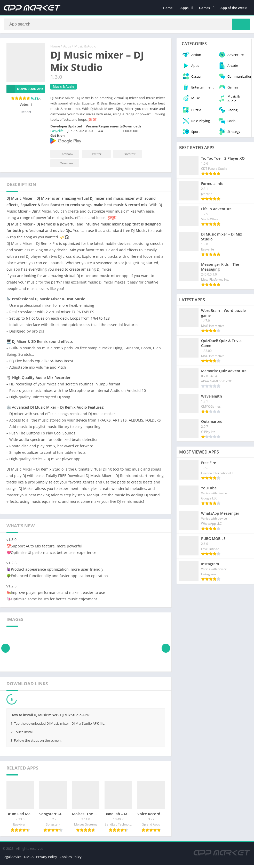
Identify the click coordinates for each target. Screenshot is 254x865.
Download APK (24, 90)
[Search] (127, 25)
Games (204, 7)
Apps (184, 7)
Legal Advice (12, 858)
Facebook (63, 155)
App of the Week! (233, 7)
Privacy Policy (46, 858)
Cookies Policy (71, 858)
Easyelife (57, 132)
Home (167, 7)
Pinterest (126, 155)
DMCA (29, 858)
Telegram (63, 165)
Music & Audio (85, 47)
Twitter (93, 155)
